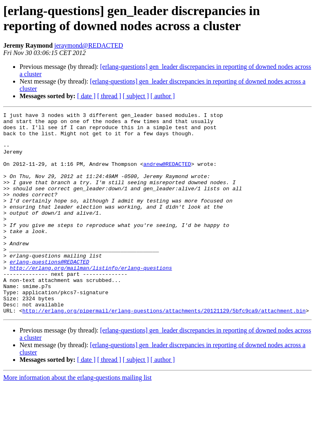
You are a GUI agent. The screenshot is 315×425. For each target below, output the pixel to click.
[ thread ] (109, 95)
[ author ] (163, 95)
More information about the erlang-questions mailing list (77, 417)
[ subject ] (136, 95)
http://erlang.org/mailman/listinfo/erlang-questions (91, 299)
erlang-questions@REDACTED (49, 292)
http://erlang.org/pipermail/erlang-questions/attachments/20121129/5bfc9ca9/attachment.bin (164, 351)
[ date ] (86, 95)
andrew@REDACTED (167, 174)
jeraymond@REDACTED (88, 45)
